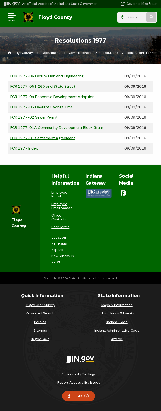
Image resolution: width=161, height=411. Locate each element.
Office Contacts (58, 217)
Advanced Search (40, 313)
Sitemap (40, 330)
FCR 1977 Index (24, 148)
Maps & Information (117, 305)
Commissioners (80, 53)
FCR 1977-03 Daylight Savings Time (41, 107)
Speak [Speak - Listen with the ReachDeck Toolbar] (78, 396)
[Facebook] (123, 193)
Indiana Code (117, 322)
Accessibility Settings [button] (78, 374)
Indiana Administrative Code (116, 330)
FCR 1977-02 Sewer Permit (34, 117)
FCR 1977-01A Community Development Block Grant (57, 127)
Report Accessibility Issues (78, 382)
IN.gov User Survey (40, 305)
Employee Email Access (61, 206)
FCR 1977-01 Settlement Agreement (42, 137)
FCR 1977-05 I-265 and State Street (42, 86)
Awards (117, 339)
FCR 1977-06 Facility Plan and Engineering (47, 76)
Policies (40, 322)
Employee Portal (59, 194)
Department (51, 53)
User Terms (60, 227)
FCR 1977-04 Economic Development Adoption (52, 96)
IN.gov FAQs (40, 339)
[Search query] (135, 17)
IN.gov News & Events (117, 313)
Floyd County (55, 17)
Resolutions (109, 53)
